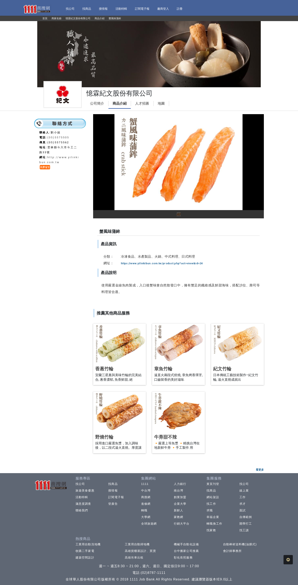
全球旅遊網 (149, 523)
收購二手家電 (85, 551)
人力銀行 (180, 484)
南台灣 (178, 490)
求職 (210, 510)
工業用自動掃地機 (137, 544)
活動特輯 (82, 497)
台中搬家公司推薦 (186, 551)
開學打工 (245, 523)
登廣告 (113, 503)
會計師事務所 (232, 551)
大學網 (145, 517)
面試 (242, 510)
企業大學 (180, 503)
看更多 (260, 469)
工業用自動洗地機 (88, 544)
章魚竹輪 (163, 368)
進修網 (145, 503)
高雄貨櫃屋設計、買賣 (140, 551)
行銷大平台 (182, 523)
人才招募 (142, 103)
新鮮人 (178, 510)
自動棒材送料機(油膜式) (240, 544)
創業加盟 (180, 497)
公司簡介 (97, 103)
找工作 (211, 503)
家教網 (178, 517)
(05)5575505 (58, 137)
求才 (242, 503)
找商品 (113, 484)
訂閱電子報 (116, 497)
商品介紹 (120, 103)
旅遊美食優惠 (85, 490)
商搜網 (145, 497)
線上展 (244, 490)
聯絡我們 (82, 510)
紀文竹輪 (222, 368)
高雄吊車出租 (134, 557)
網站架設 (213, 497)
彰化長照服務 (183, 557)
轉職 (144, 510)
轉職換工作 (214, 523)
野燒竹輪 (104, 437)
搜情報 (113, 490)
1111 (145, 484)
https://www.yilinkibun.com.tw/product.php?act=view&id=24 (162, 263)
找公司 (80, 484)
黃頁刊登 (213, 484)
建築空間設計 (85, 557)
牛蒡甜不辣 (165, 437)
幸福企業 (213, 517)
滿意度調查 (83, 503)
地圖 (161, 103)
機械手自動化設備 (186, 544)
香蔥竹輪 (104, 368)
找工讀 (244, 530)
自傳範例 (245, 517)
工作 (242, 497)
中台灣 (145, 490)
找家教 (211, 530)
